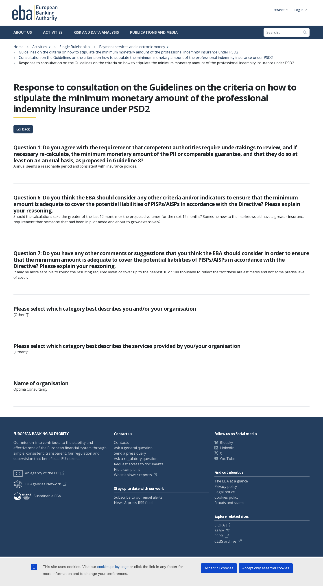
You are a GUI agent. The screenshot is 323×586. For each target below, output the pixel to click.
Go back (23, 129)
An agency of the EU (36, 473)
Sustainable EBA (37, 495)
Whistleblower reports (133, 474)
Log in (298, 10)
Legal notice (224, 491)
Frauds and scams (229, 502)
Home (18, 46)
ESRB (218, 535)
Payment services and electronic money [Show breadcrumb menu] (132, 46)
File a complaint (127, 469)
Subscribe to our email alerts (138, 497)
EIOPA (219, 525)
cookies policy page (113, 567)
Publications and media (154, 32)
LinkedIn (227, 447)
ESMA (219, 530)
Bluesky (226, 442)
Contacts (121, 442)
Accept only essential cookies (265, 568)
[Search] (305, 32)
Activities (52, 32)
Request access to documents (138, 464)
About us (22, 32)
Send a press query (130, 453)
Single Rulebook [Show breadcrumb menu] (73, 46)
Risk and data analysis (96, 32)
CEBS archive (225, 541)
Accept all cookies (219, 568)
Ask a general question (133, 447)
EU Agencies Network (37, 484)
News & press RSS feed (133, 502)
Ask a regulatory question (135, 458)
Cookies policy (226, 497)
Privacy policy (225, 486)
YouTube (227, 458)
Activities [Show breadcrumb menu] (39, 46)
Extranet (279, 10)
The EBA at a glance (231, 481)
